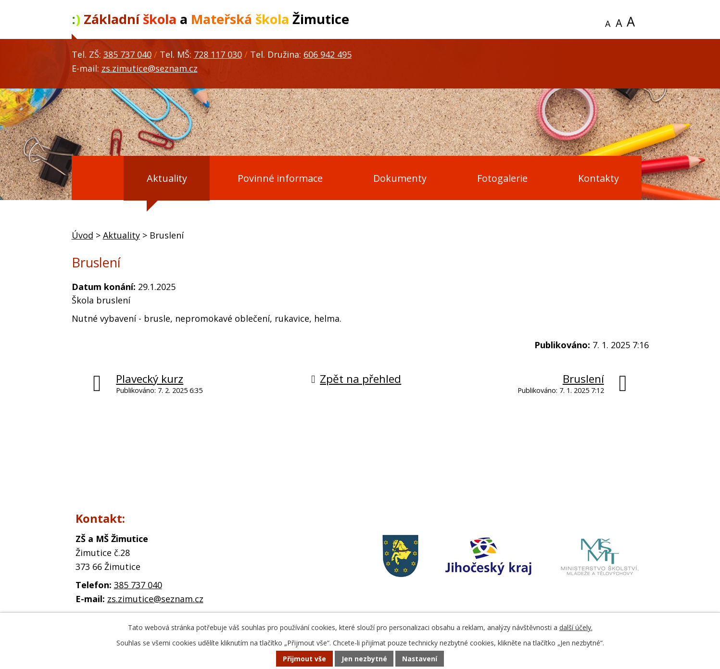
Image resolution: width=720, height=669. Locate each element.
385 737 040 (127, 54)
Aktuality (167, 178)
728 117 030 (218, 54)
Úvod (95, 178)
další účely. (576, 627)
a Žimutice (210, 19)
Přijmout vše (304, 659)
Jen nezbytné (364, 659)
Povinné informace (280, 178)
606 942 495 (327, 54)
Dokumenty (400, 178)
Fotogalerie (502, 178)
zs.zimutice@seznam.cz (149, 68)
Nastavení (420, 659)
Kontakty (598, 178)
